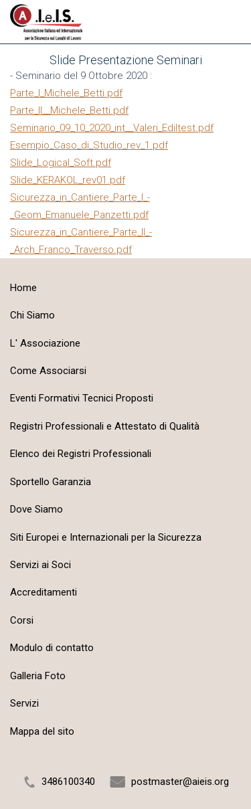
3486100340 (68, 782)
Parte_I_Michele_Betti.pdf (66, 93)
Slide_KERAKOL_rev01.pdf (67, 180)
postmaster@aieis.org (180, 782)
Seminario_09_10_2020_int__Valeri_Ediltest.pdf (112, 128)
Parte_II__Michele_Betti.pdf (69, 110)
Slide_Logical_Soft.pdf (60, 163)
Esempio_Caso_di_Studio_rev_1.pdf (89, 145)
